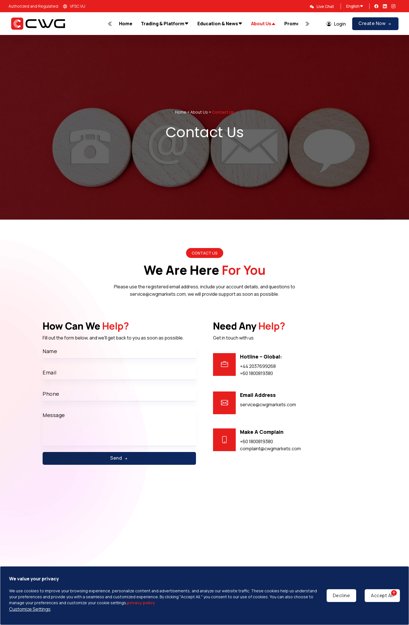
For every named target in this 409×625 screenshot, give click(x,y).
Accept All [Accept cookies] (382, 595)
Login (336, 24)
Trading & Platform (165, 23)
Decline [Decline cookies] (341, 595)
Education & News (220, 23)
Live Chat (322, 6)
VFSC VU (74, 6)
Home (125, 23)
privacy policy (141, 602)
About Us (263, 23)
